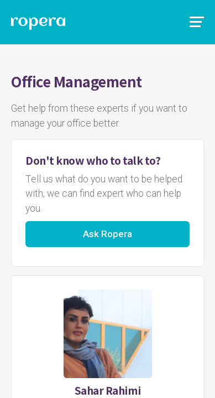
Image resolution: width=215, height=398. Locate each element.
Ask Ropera (107, 233)
